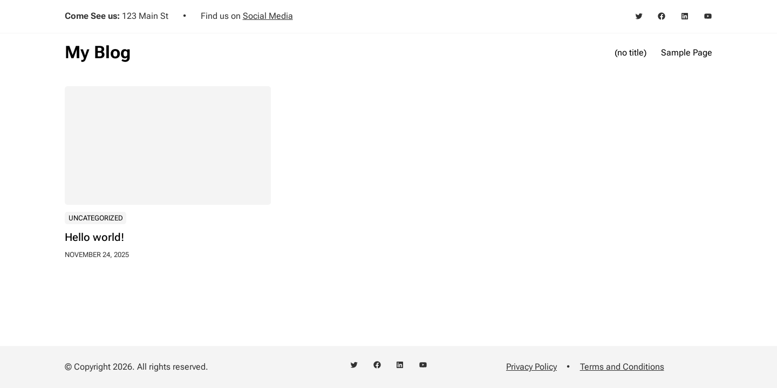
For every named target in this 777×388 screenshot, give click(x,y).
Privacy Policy (531, 367)
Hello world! (94, 238)
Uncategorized (96, 218)
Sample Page (686, 52)
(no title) (630, 52)
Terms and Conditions (622, 367)
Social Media (268, 16)
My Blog (98, 52)
